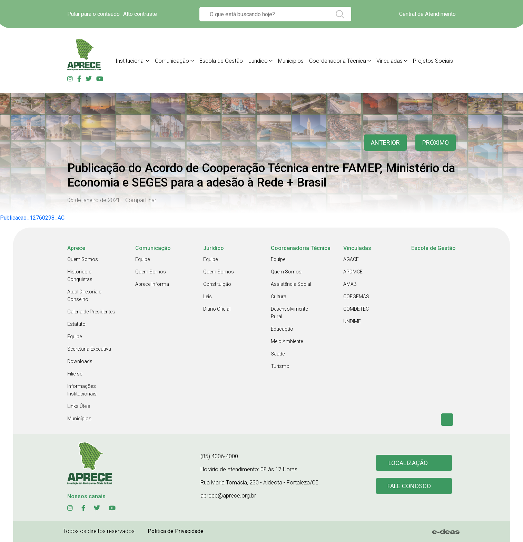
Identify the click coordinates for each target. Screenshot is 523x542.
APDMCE (353, 271)
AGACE (351, 259)
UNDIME (352, 321)
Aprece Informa (152, 284)
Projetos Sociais (433, 61)
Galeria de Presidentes (91, 311)
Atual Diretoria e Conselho (84, 295)
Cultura (278, 296)
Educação (282, 329)
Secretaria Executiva (89, 349)
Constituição (217, 284)
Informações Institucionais (82, 390)
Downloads (79, 361)
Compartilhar (140, 200)
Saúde (278, 354)
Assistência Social (291, 284)
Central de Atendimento (427, 14)
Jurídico (258, 61)
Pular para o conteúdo (93, 14)
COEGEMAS (356, 296)
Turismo (280, 366)
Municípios (291, 61)
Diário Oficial (216, 309)
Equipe (74, 336)
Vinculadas (389, 61)
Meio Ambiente (287, 341)
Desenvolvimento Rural (289, 312)
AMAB (350, 284)
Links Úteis (78, 406)
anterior (385, 142)
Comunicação (172, 61)
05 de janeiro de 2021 (93, 200)
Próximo (435, 142)
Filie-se (74, 374)
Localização (408, 462)
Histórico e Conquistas (79, 275)
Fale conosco (409, 486)
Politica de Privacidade (176, 531)
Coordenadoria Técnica (337, 61)
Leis (207, 296)
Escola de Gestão (221, 61)
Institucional (130, 61)
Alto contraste (140, 14)
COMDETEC (356, 309)
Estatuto (76, 324)
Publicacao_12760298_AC (32, 217)
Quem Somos (82, 259)
